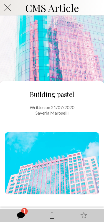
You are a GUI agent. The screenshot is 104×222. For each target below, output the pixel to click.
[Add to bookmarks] (83, 215)
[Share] (52, 215)
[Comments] (20, 215)
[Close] (7, 7)
